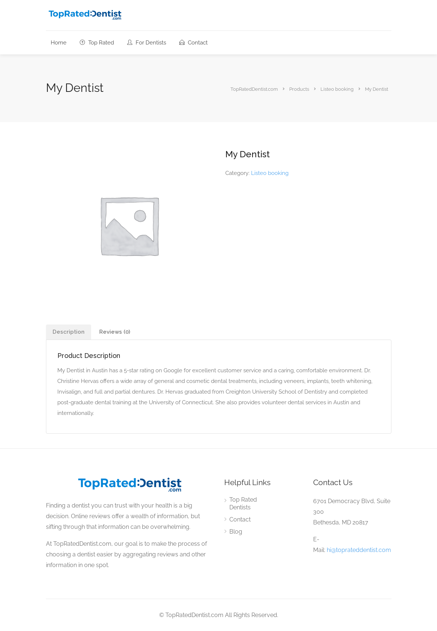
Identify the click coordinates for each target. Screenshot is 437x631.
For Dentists (146, 42)
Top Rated (97, 42)
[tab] (68, 332)
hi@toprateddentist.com (359, 549)
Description (69, 332)
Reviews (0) (114, 332)
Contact (193, 42)
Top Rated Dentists (243, 503)
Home (59, 42)
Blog (235, 531)
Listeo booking (270, 173)
